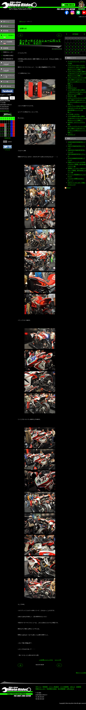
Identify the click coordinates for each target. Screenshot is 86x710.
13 (5, 128)
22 (9, 131)
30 (11, 135)
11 (1, 128)
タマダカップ (71, 134)
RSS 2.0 (67, 187)
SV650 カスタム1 (72, 88)
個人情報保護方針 (8, 59)
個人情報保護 (61, 689)
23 (11, 131)
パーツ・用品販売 (8, 35)
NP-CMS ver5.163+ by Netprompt (7, 149)
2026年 (6, 138)
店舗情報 (5, 48)
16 (11, 128)
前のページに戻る (81, 672)
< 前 (20, 35)
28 (7, 135)
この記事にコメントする (46, 660)
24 (13, 131)
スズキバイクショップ (8, 76)
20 (5, 131)
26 (3, 135)
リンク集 (5, 81)
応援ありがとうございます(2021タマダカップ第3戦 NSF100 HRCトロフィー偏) (77, 164)
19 (3, 131)
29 (9, 135)
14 (7, 128)
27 (5, 135)
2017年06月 (75, 34)
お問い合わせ (7, 86)
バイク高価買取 (7, 41)
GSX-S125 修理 (72, 96)
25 (1, 135)
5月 (9, 138)
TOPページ (6, 21)
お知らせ (5, 26)
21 (7, 131)
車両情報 (5, 31)
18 (1, 131)
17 (13, 128)
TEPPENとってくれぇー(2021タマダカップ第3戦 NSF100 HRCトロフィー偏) (77, 170)
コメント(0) (58, 660)
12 (3, 128)
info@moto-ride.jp (4, 111)
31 (13, 135)
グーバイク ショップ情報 (8, 70)
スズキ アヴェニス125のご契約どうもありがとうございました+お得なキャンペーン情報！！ (77, 73)
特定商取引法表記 (8, 55)
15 (9, 128)
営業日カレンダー (8, 52)
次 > (59, 35)
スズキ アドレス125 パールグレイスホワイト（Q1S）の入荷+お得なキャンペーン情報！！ (76, 67)
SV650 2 (70, 86)
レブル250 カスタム (73, 114)
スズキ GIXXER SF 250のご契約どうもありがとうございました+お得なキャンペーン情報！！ (77, 92)
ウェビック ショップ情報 (8, 63)
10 (13, 125)
